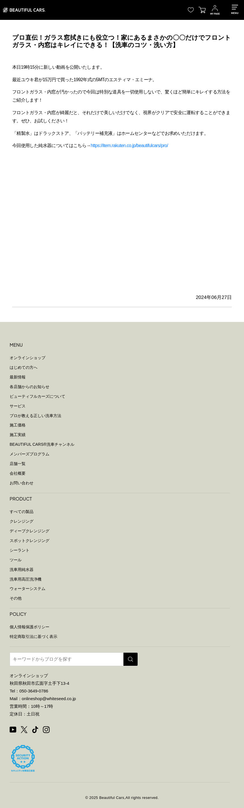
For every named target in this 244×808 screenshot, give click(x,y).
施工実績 (18, 434)
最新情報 (18, 377)
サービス (18, 406)
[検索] (130, 659)
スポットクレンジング (29, 540)
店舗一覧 (18, 463)
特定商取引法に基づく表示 (33, 636)
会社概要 (18, 473)
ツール (16, 560)
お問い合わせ (21, 483)
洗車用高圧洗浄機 (25, 579)
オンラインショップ (27, 357)
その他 (16, 598)
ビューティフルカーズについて (37, 396)
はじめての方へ (23, 367)
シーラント (20, 550)
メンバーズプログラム (29, 454)
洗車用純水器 (21, 569)
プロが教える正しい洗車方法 (35, 415)
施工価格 (18, 425)
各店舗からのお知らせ (29, 386)
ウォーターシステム (27, 588)
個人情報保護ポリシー (29, 627)
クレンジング (21, 521)
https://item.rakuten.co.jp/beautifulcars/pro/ (129, 145)
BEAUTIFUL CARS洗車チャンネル (42, 444)
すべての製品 (21, 511)
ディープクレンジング (29, 531)
